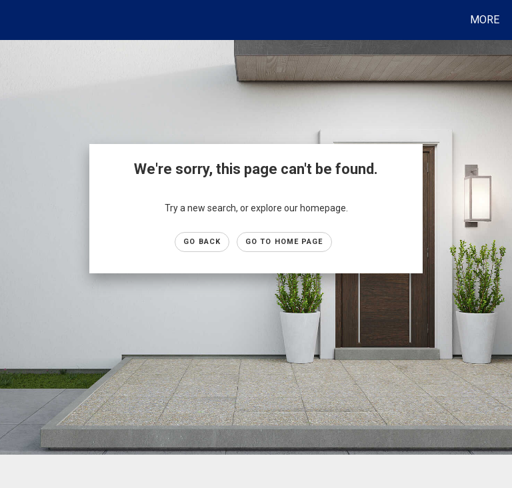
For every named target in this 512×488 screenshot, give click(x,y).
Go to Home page (284, 241)
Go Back (202, 241)
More (484, 19)
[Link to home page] (13, 20)
